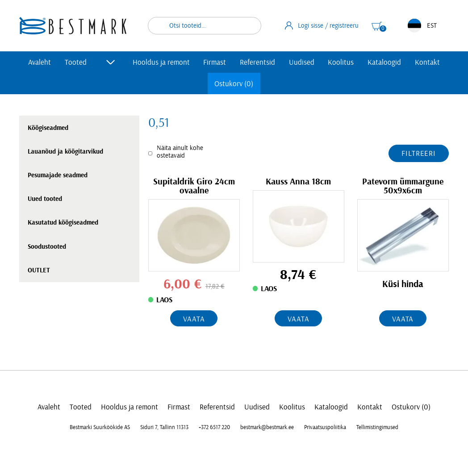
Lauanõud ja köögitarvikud (65, 151)
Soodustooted (47, 246)
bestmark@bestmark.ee (267, 427)
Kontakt (427, 62)
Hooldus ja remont (161, 62)
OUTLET (39, 270)
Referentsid (257, 62)
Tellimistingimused (377, 427)
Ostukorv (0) (233, 84)
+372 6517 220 (214, 427)
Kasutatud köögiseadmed (63, 222)
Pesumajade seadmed (58, 175)
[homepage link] (72, 25)
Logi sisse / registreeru (322, 25)
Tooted (76, 62)
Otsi (248, 25)
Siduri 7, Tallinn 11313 (164, 427)
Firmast (214, 62)
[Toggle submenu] (110, 62)
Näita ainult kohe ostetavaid (180, 152)
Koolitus (341, 62)
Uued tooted (45, 199)
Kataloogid (384, 62)
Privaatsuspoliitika (325, 427)
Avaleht (39, 62)
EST (422, 26)
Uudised (301, 62)
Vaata (194, 319)
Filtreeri (418, 153)
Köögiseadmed (48, 128)
